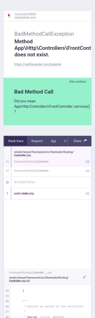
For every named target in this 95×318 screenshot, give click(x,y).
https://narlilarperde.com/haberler (37, 64)
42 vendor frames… (25, 182)
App (53, 141)
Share (80, 141)
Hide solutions (77, 81)
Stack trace (16, 141)
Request (37, 141)
